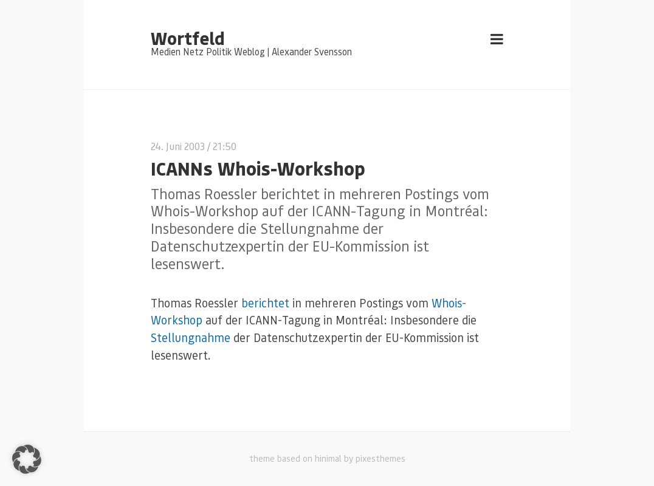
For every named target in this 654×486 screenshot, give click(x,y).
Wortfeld (187, 37)
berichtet (265, 302)
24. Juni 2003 (178, 146)
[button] (26, 459)
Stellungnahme (192, 337)
